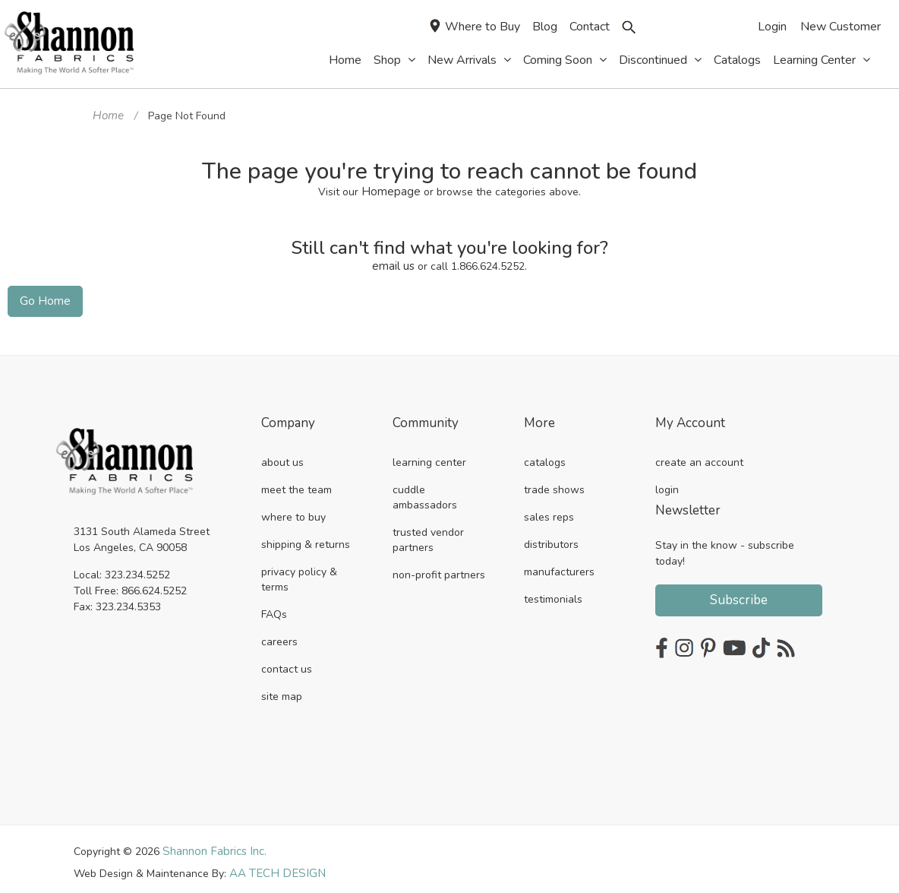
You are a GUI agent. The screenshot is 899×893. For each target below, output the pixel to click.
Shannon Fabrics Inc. (212, 845)
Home (107, 115)
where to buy (293, 512)
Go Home (42, 297)
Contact (589, 26)
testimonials (553, 594)
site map (281, 691)
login (667, 484)
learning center (429, 457)
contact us (286, 664)
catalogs (545, 457)
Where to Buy (475, 27)
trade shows (554, 484)
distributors (551, 539)
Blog (544, 26)
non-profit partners (439, 569)
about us (282, 457)
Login (772, 26)
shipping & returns (305, 539)
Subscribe (739, 594)
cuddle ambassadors (425, 492)
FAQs (274, 609)
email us (394, 263)
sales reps (549, 512)
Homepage (391, 189)
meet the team (296, 484)
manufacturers (559, 566)
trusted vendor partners (428, 534)
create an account (699, 457)
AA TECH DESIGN (272, 867)
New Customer (840, 26)
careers (279, 636)
